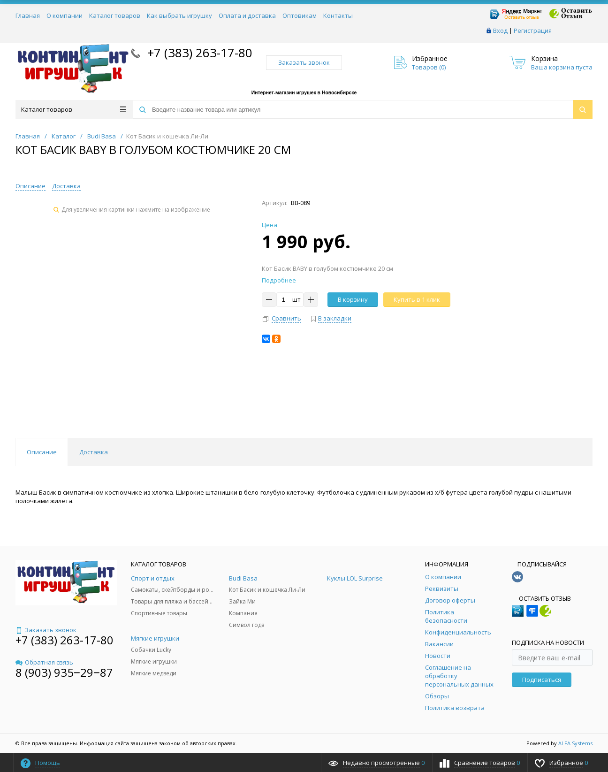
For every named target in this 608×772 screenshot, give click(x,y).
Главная (27, 15)
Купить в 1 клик (417, 299)
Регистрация (533, 30)
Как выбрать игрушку (179, 15)
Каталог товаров (114, 15)
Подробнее (279, 280)
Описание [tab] (42, 452)
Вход (500, 30)
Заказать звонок (304, 62)
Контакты (338, 15)
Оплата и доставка (247, 15)
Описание (30, 186)
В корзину (353, 299)
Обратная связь (44, 662)
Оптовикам (299, 15)
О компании (64, 15)
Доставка (66, 186)
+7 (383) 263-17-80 (198, 52)
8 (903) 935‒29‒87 (64, 672)
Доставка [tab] (93, 452)
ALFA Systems (575, 743)
